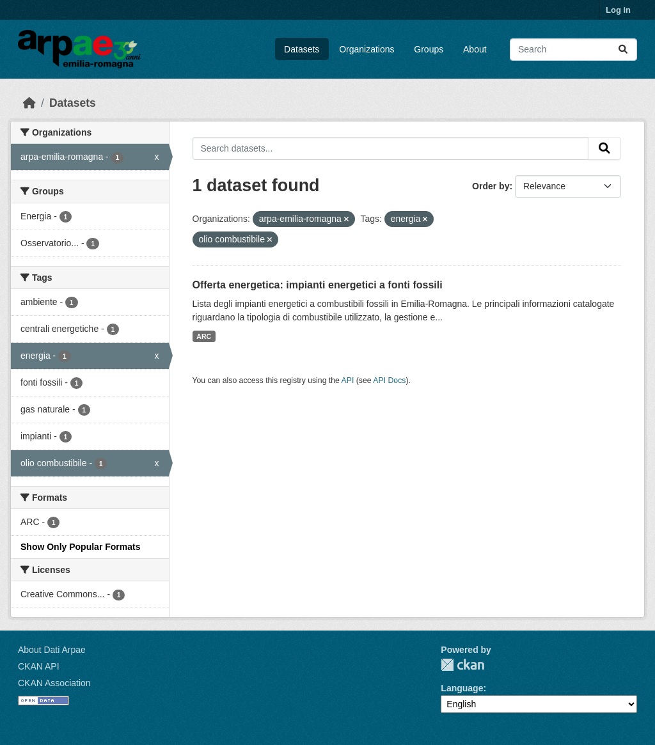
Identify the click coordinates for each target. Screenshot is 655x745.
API (348, 380)
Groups (428, 49)
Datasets (301, 49)
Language (462, 688)
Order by (490, 186)
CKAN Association (54, 683)
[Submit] (623, 49)
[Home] (29, 103)
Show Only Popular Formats (80, 547)
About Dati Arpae (52, 650)
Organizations (366, 49)
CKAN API (38, 666)
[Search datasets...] (573, 49)
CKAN (462, 664)
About (475, 49)
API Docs (389, 380)
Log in (618, 10)
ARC (203, 336)
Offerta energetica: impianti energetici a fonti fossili (318, 284)
